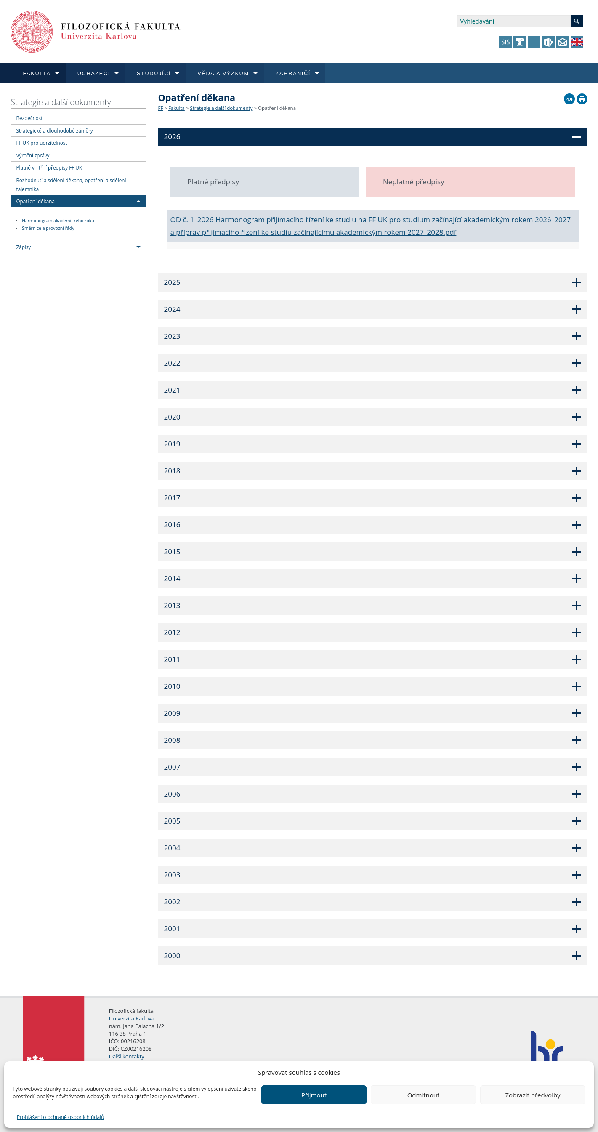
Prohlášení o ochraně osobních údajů (60, 1117)
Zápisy (23, 247)
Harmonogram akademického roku (58, 220)
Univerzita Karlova (131, 1018)
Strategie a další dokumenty (61, 102)
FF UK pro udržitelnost (41, 142)
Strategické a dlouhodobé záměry (54, 130)
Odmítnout (423, 1095)
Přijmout (314, 1095)
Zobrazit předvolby (532, 1095)
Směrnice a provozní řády (48, 228)
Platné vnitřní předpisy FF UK (49, 167)
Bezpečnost (29, 117)
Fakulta (176, 108)
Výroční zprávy (33, 155)
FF (160, 108)
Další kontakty (126, 1056)
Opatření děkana (35, 201)
